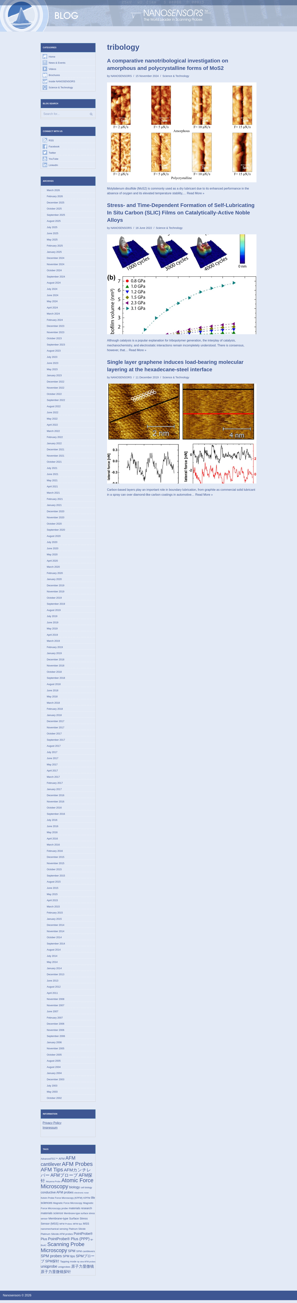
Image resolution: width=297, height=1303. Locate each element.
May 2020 (52, 555)
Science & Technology (61, 87)
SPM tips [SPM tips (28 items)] (69, 1259)
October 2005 (54, 1057)
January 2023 (54, 376)
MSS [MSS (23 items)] (86, 1226)
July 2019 (52, 617)
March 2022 (53, 431)
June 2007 (52, 1013)
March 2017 (53, 778)
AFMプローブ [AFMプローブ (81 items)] (64, 1177)
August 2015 (54, 883)
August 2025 (54, 221)
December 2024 (55, 258)
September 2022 (56, 400)
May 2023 (52, 369)
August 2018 (54, 685)
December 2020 (55, 512)
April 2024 (52, 308)
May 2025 (52, 240)
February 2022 (55, 438)
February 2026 (55, 196)
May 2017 (52, 766)
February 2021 (55, 500)
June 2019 (52, 623)
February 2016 (55, 852)
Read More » (196, 193)
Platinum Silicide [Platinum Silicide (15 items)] (77, 1231)
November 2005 (55, 1050)
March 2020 (53, 568)
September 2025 (56, 215)
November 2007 (55, 1007)
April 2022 (52, 425)
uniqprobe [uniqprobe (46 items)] (49, 1269)
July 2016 (52, 821)
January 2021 (54, 506)
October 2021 (54, 462)
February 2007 (55, 1019)
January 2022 (54, 444)
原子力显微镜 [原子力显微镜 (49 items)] (82, 1269)
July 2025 (52, 227)
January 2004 (54, 1075)
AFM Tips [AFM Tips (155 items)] (52, 1172)
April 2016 (52, 840)
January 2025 (54, 252)
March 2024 (53, 314)
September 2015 (56, 877)
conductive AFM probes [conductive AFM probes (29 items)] (57, 1195)
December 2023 (55, 326)
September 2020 (56, 530)
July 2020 (52, 543)
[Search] (68, 114)
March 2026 (53, 190)
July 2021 (52, 469)
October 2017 (54, 735)
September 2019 (56, 605)
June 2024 (52, 295)
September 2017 (56, 741)
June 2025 (52, 233)
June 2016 (52, 828)
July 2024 (52, 289)
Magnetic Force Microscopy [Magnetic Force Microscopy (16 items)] (67, 1205)
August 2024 (54, 283)
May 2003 (52, 1094)
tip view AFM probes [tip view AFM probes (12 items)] (86, 1264)
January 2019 (54, 654)
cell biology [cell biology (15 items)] (86, 1190)
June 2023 (52, 363)
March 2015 (53, 908)
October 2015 (54, 871)
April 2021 (52, 487)
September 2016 (56, 815)
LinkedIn (53, 165)
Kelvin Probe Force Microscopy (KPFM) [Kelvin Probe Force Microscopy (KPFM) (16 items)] (62, 1200)
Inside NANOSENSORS (62, 81)
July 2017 (52, 753)
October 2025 (54, 209)
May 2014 (52, 964)
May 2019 (52, 629)
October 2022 (54, 394)
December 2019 (55, 586)
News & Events (57, 62)
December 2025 (55, 202)
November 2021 (55, 456)
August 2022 (54, 407)
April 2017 (52, 772)
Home (52, 56)
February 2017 (55, 784)
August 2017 (54, 747)
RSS (51, 140)
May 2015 (52, 896)
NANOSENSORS (121, 75)
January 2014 (54, 970)
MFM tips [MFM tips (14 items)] (77, 1226)
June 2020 (52, 549)
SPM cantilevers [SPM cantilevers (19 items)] (85, 1253)
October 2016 (54, 809)
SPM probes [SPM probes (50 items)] (51, 1259)
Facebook (54, 146)
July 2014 (52, 958)
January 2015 (54, 920)
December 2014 (55, 927)
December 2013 (55, 976)
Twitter (52, 153)
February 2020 (55, 574)
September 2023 (56, 345)
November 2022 (55, 388)
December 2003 (55, 1081)
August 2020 (54, 537)
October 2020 (54, 524)
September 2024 (56, 277)
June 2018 (52, 691)
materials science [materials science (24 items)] (52, 1215)
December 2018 (55, 660)
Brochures (54, 75)
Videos (52, 69)
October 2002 (54, 1100)
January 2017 (54, 790)
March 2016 (53, 846)
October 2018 (54, 673)
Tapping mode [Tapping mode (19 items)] (68, 1264)
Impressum (50, 1130)
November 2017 (55, 729)
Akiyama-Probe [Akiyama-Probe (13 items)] (53, 1184)
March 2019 (53, 642)
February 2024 (55, 320)
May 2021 (52, 481)
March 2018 (53, 704)
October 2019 (54, 598)
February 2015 (55, 914)
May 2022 (52, 419)
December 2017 (55, 722)
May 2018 (52, 698)
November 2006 (55, 1032)
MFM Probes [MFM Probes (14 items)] (65, 1226)
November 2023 (55, 332)
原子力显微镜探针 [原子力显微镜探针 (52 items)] (56, 1274)
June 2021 (52, 475)
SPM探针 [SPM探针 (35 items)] (52, 1264)
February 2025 (55, 246)
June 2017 (52, 760)
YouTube (53, 159)
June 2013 (52, 982)
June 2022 (52, 413)
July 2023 (52, 357)
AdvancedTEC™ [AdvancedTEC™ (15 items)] (49, 1161)
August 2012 (54, 989)
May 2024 (52, 301)
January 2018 (54, 716)
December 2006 (55, 1026)
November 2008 (55, 1001)
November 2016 (55, 803)
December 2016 (55, 797)
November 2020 (55, 518)
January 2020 (54, 580)
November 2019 (55, 592)
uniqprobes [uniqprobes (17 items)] (64, 1269)
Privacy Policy (52, 1125)
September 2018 (56, 679)
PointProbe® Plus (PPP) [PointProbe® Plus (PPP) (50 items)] (69, 1241)
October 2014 (54, 939)
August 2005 (54, 1063)
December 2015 (55, 858)
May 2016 (52, 834)
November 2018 (55, 667)
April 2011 (52, 995)
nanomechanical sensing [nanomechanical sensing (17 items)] (54, 1231)
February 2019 (55, 648)
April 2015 (52, 902)
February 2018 (55, 710)
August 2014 (54, 951)
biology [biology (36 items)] (74, 1190)
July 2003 (52, 1087)
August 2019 (54, 611)
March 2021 (53, 493)
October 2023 (54, 338)
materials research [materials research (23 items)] (80, 1210)
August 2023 (54, 351)
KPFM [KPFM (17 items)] (86, 1200)
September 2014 (56, 945)
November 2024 (55, 264)
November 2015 (55, 865)
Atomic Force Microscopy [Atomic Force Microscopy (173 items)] (67, 1186)
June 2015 (52, 889)
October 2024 (54, 270)
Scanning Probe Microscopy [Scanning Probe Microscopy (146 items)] (62, 1250)
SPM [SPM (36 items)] (71, 1254)
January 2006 (54, 1044)
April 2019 (52, 636)
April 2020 (52, 561)
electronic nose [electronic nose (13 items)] (81, 1195)
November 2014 (55, 933)
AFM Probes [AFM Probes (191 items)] (77, 1166)
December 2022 (55, 382)
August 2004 (54, 1069)
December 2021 (55, 450)
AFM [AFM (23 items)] (62, 1161)
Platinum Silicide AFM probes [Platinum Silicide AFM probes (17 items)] (57, 1236)
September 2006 (56, 1038)
